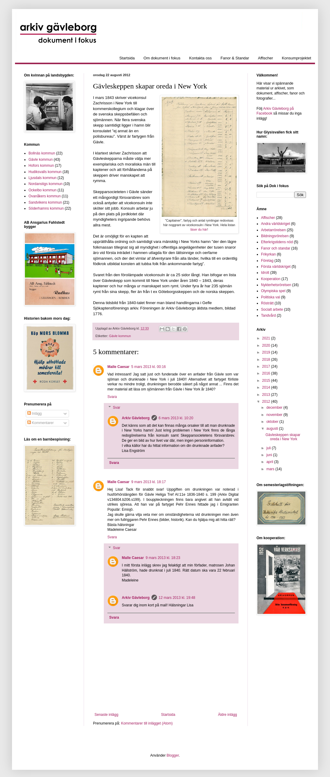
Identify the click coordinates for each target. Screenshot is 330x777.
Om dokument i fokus (161, 58)
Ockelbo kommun (42, 190)
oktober (272, 422)
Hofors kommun (41, 165)
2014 (266, 387)
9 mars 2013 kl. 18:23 (163, 558)
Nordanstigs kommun (45, 184)
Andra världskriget (275, 224)
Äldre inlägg (227, 715)
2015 (266, 380)
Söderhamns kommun (46, 208)
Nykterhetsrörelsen (276, 285)
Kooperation (270, 279)
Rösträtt (267, 303)
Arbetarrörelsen (273, 230)
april (270, 462)
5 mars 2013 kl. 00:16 (148, 367)
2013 (266, 395)
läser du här (198, 229)
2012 (266, 401)
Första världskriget (276, 266)
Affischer (265, 58)
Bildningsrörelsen (275, 236)
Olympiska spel (273, 291)
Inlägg (34, 413)
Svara (112, 397)
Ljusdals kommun (42, 178)
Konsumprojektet (296, 58)
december (275, 407)
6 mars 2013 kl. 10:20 (176, 418)
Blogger (172, 755)
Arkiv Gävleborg (136, 418)
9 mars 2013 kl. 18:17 (148, 482)
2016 (266, 373)
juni (269, 455)
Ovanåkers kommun (44, 196)
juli (269, 448)
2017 (266, 366)
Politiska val (270, 297)
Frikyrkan (268, 254)
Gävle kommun (120, 336)
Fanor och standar (275, 248)
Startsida (127, 58)
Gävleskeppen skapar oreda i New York (283, 437)
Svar (116, 407)
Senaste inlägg (106, 715)
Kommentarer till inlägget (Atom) (146, 723)
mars (270, 469)
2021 (266, 338)
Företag (267, 261)
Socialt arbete (272, 309)
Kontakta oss (200, 58)
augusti (272, 428)
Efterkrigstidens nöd (277, 242)
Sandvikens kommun (45, 202)
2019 (266, 352)
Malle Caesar (118, 367)
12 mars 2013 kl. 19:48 (177, 598)
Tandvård (268, 315)
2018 (266, 359)
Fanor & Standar (234, 58)
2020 (266, 345)
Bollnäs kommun (41, 153)
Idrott (265, 272)
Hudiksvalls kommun (45, 172)
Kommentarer (40, 423)
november (275, 415)
